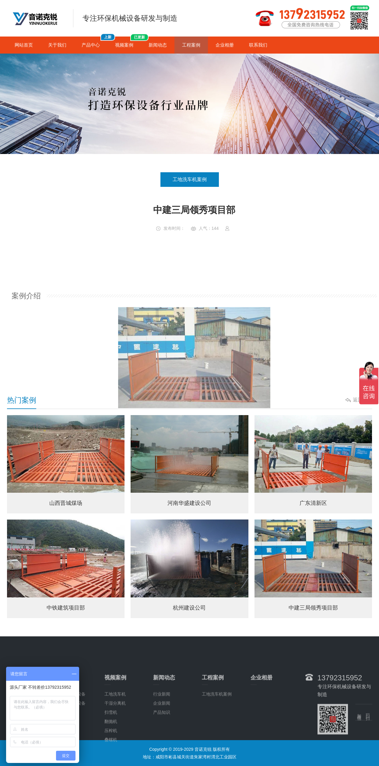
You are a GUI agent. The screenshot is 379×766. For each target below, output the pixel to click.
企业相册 (225, 44)
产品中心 (94, 42)
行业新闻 (161, 721)
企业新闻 (161, 731)
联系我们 (258, 44)
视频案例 (128, 42)
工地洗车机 (115, 721)
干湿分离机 (115, 731)
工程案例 (191, 44)
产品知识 (161, 740)
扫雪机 (110, 740)
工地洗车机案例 (190, 179)
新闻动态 (158, 44)
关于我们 (57, 44)
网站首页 (24, 44)
